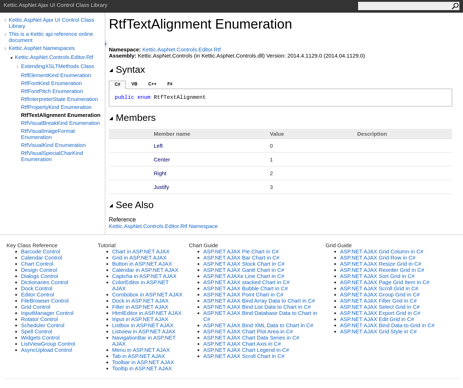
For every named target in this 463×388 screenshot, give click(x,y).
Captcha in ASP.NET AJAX (144, 276)
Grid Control (35, 307)
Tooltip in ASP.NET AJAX (142, 368)
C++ (152, 84)
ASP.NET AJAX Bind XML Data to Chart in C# (258, 325)
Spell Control (36, 331)
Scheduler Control (42, 325)
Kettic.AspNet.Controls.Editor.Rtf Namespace (163, 226)
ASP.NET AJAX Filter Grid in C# (378, 301)
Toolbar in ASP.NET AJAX (143, 362)
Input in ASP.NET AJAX (140, 319)
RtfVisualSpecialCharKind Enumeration (52, 156)
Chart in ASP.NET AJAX (141, 251)
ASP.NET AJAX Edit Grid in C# (377, 319)
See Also (131, 204)
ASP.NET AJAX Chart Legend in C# (246, 350)
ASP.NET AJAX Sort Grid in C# (377, 276)
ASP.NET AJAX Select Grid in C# (380, 307)
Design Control (39, 270)
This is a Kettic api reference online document (51, 37)
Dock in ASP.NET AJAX (140, 301)
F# (170, 84)
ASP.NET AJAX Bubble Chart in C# (245, 288)
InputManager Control (47, 313)
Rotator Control (39, 319)
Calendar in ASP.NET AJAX (145, 270)
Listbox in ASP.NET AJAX (143, 325)
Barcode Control (40, 251)
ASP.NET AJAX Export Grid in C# (380, 313)
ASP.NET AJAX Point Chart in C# (243, 294)
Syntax (127, 69)
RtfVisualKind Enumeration (53, 145)
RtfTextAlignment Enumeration (61, 115)
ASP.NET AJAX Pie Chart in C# (241, 251)
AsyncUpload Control (46, 350)
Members (132, 117)
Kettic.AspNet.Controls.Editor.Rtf (54, 57)
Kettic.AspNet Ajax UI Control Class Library (51, 23)
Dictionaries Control (44, 282)
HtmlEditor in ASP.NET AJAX (147, 313)
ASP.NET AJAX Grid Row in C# (378, 257)
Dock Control (36, 288)
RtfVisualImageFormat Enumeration (48, 134)
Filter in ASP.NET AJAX (140, 307)
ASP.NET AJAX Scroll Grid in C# (379, 288)
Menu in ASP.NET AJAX (141, 350)
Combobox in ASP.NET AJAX (147, 294)
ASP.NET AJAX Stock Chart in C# (244, 264)
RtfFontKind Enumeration (51, 83)
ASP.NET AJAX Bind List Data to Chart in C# (257, 307)
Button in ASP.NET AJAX (142, 264)
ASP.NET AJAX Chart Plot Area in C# (248, 331)
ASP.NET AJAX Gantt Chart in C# (243, 270)
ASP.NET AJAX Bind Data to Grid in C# (387, 325)
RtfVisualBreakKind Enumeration (60, 123)
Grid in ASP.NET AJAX (139, 257)
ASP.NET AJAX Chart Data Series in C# (251, 337)
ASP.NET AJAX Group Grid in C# (380, 294)
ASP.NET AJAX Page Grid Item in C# (384, 282)
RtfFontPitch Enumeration (52, 91)
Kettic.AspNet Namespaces (42, 48)
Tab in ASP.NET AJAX (138, 356)
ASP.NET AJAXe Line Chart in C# (243, 276)
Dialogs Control (39, 276)
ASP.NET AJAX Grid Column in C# (381, 251)
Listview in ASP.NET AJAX (143, 331)
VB (134, 84)
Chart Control (37, 264)
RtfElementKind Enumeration (56, 75)
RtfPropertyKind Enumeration (56, 107)
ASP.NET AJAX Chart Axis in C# (242, 344)
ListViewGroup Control (48, 344)
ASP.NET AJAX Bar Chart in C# (241, 257)
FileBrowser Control (45, 301)
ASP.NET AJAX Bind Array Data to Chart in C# (259, 301)
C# (117, 84)
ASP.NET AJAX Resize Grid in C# (380, 264)
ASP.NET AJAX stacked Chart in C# (246, 282)
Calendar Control (41, 257)
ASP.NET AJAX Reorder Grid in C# (382, 270)
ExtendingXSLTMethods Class (57, 66)
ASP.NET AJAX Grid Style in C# (378, 331)
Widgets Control (40, 337)
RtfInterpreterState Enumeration (59, 99)
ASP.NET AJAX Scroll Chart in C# (244, 356)
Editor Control (37, 294)
